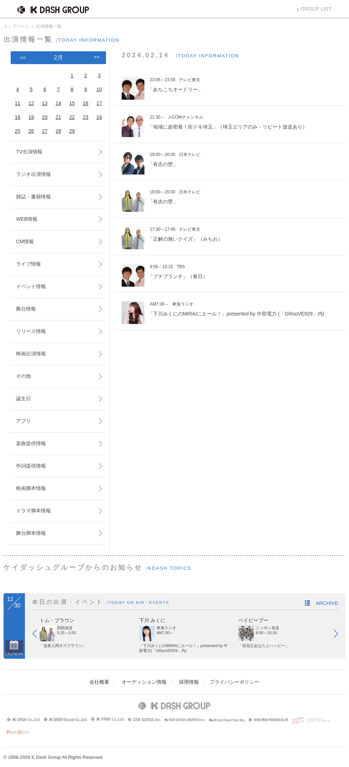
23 (86, 117)
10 (99, 89)
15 (72, 103)
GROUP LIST (316, 9)
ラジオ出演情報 (33, 174)
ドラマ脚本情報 (33, 510)
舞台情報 (26, 309)
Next (339, 635)
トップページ (16, 26)
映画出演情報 (31, 353)
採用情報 (189, 682)
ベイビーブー (253, 620)
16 (86, 103)
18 (18, 117)
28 (58, 131)
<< (23, 58)
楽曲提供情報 (31, 443)
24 (99, 117)
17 (99, 103)
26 (31, 131)
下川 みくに (152, 620)
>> (97, 57)
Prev (38, 635)
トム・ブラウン (56, 620)
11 (18, 103)
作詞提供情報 (31, 466)
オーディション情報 (144, 682)
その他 (23, 376)
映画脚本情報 (31, 488)
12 (31, 103)
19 (31, 117)
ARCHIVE (327, 603)
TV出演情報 (29, 152)
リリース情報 (31, 331)
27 (45, 131)
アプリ (23, 421)
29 (72, 131)
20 (45, 117)
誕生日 (23, 398)
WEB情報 (26, 219)
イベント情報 (31, 286)
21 (58, 117)
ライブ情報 (28, 264)
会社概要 (99, 682)
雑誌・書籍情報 (33, 196)
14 (58, 103)
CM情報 (25, 241)
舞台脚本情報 (31, 533)
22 (72, 117)
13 (45, 103)
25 (18, 131)
